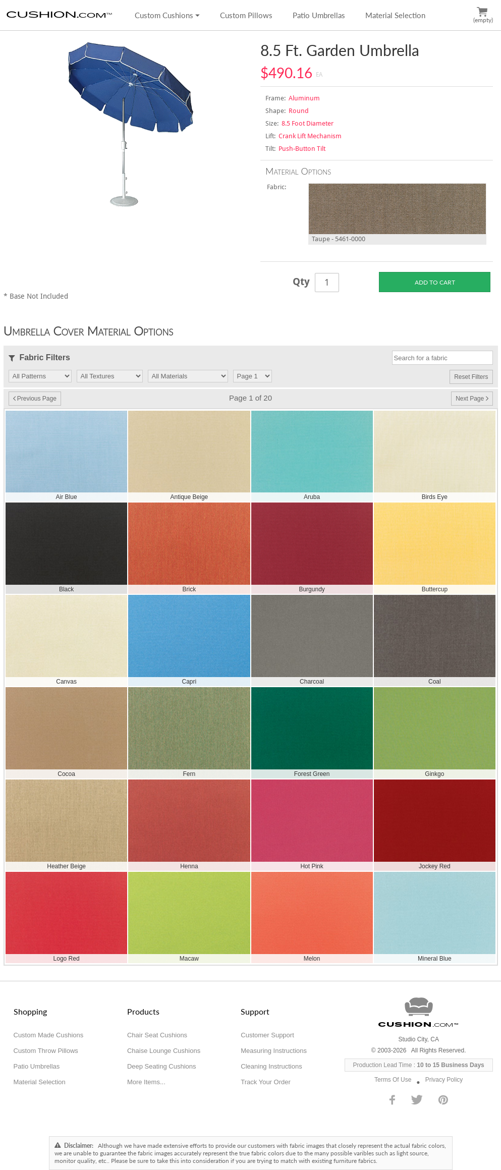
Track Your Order (266, 1082)
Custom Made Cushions (49, 1035)
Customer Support (267, 1035)
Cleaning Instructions (271, 1066)
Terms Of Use (392, 1079)
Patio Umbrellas (319, 15)
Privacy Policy (444, 1079)
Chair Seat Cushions (157, 1035)
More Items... (146, 1082)
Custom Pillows (246, 15)
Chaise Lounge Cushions (163, 1050)
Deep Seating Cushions (161, 1066)
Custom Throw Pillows (46, 1050)
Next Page (472, 398)
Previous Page (35, 398)
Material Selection (395, 15)
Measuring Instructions (274, 1050)
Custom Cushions (167, 15)
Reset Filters (471, 376)
